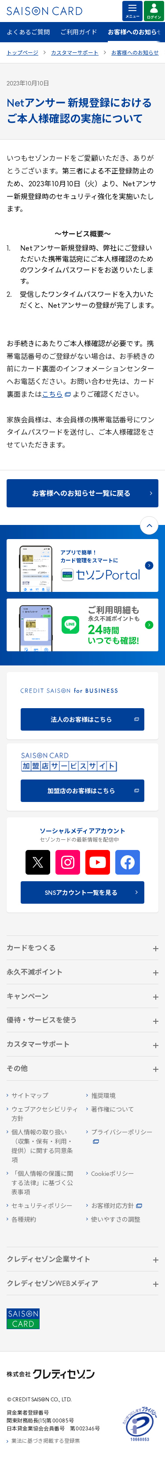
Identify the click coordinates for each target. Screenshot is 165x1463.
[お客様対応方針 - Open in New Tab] (122, 1206)
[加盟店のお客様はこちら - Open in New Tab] (82, 777)
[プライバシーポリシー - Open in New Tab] (122, 1137)
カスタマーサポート (75, 53)
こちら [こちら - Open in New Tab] (56, 395)
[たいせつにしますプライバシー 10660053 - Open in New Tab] (139, 1441)
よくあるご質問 (28, 33)
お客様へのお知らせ (135, 53)
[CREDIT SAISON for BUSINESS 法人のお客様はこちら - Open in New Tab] (82, 705)
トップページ (22, 53)
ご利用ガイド (78, 33)
